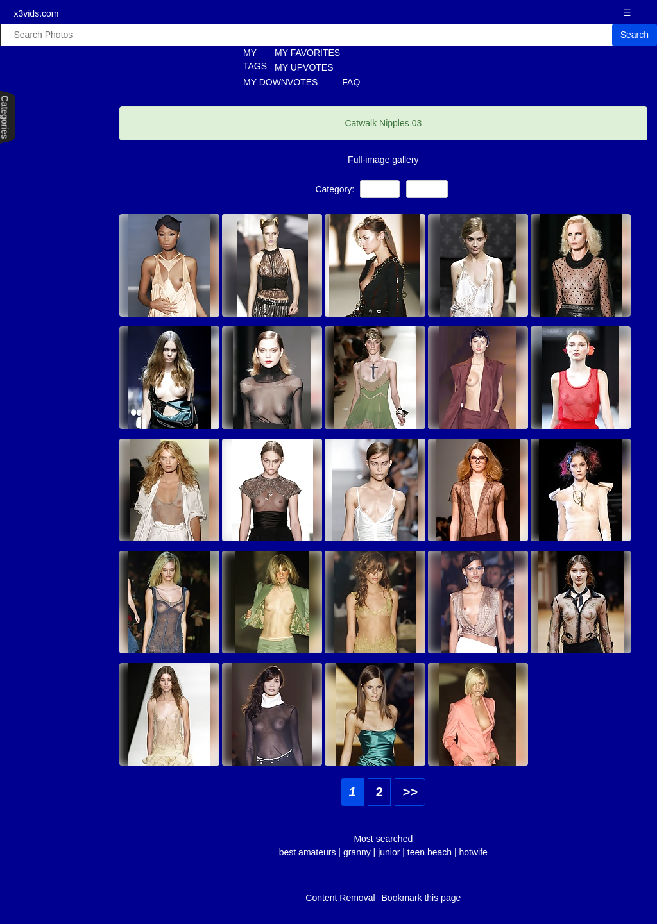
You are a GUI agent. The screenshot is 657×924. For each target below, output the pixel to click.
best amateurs (309, 852)
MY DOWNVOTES (280, 82)
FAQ (351, 82)
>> (410, 792)
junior (389, 852)
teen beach (429, 852)
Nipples (427, 188)
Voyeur (380, 188)
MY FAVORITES (307, 52)
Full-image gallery (383, 160)
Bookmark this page (421, 898)
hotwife (473, 852)
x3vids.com (35, 13)
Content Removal (340, 898)
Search (634, 34)
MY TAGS (248, 59)
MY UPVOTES (304, 67)
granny (357, 852)
